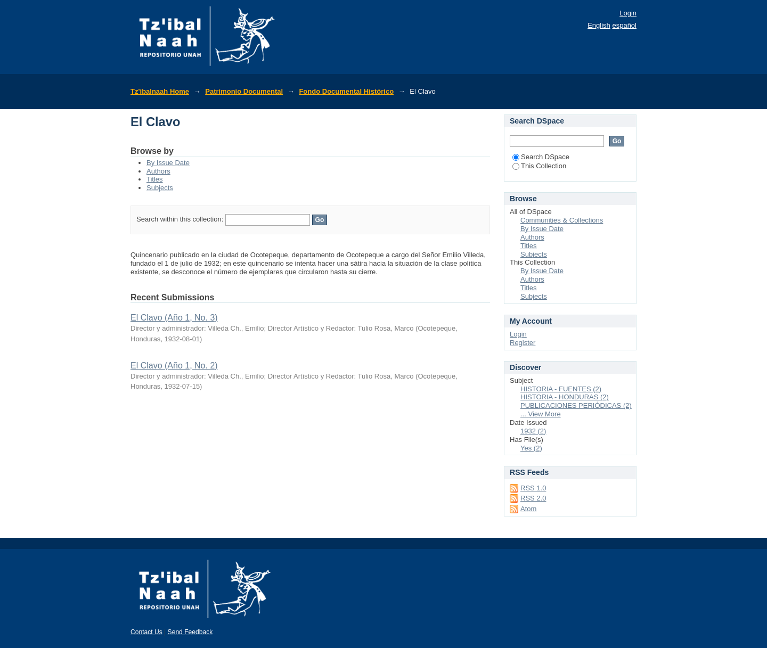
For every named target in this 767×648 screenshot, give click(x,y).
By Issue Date (168, 163)
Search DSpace (540, 157)
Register (522, 343)
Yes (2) (531, 448)
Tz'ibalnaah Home (159, 91)
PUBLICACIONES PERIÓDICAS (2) (576, 405)
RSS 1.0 (533, 488)
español (624, 25)
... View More (540, 414)
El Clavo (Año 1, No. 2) (174, 365)
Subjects (159, 188)
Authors (158, 171)
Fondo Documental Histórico (346, 91)
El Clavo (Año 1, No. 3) (174, 317)
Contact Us (146, 632)
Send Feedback (190, 632)
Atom (528, 509)
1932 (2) (533, 431)
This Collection (539, 166)
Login (628, 13)
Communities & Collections (561, 220)
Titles (154, 179)
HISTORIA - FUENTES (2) (560, 389)
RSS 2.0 (533, 498)
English (599, 25)
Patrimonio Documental (244, 91)
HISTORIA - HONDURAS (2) (564, 397)
